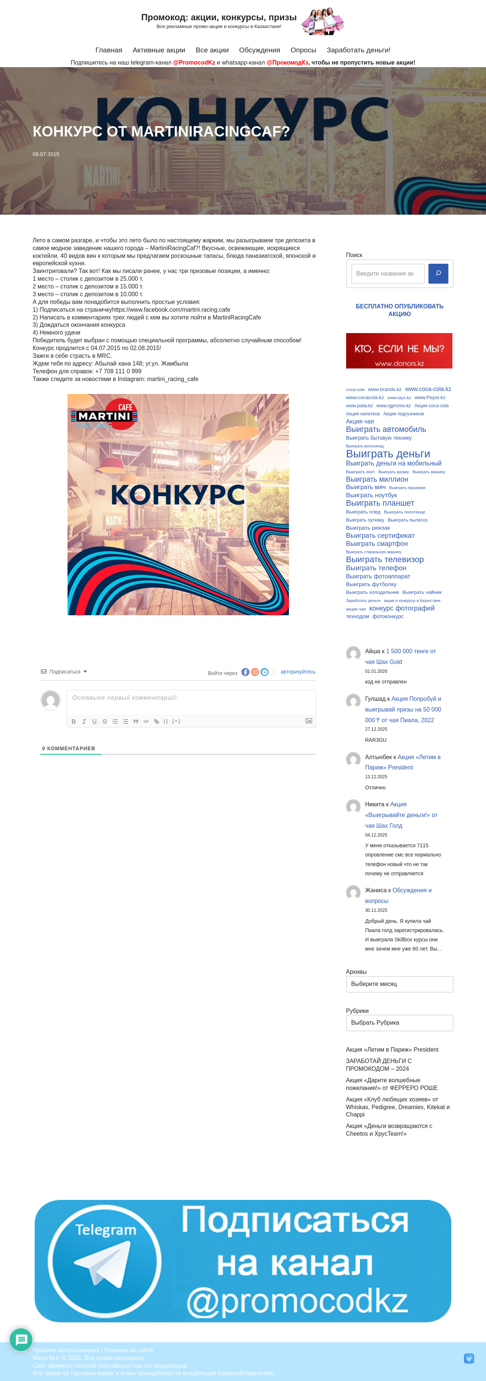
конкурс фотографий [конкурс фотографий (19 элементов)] (402, 607)
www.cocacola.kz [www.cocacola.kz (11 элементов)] (365, 397)
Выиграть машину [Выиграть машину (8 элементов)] (429, 471)
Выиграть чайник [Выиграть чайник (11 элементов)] (422, 591)
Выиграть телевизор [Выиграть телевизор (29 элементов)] (385, 559)
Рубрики (357, 1010)
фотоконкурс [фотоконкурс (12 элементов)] (387, 616)
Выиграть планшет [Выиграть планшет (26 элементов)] (380, 503)
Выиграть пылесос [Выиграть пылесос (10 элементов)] (408, 519)
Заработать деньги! (359, 50)
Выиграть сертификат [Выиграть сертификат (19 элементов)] (380, 535)
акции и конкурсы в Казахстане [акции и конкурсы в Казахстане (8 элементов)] (412, 599)
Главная (108, 50)
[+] (176, 720)
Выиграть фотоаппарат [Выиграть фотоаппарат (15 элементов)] (378, 575)
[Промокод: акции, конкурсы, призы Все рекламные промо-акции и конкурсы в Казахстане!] (243, 21)
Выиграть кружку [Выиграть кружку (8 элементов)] (393, 471)
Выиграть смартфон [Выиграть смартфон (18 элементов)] (377, 543)
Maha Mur (46, 1357)
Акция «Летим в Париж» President (392, 1049)
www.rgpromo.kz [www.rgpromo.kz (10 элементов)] (393, 405)
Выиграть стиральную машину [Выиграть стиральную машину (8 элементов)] (374, 551)
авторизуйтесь (297, 671)
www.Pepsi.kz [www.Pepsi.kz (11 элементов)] (430, 397)
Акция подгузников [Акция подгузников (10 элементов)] (403, 413)
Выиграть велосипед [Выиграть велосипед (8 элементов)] (365, 445)
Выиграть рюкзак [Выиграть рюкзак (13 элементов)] (368, 527)
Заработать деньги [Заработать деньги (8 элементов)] (363, 599)
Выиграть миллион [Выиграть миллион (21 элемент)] (377, 478)
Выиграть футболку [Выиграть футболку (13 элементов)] (371, 583)
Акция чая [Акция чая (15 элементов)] (360, 421)
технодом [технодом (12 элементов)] (357, 616)
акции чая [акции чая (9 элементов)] (356, 607)
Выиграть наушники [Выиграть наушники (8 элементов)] (407, 487)
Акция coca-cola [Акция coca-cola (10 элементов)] (431, 405)
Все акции (212, 50)
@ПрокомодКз (287, 62)
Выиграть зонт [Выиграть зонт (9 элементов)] (360, 471)
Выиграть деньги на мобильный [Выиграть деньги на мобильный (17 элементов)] (394, 463)
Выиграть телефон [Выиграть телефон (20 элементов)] (376, 567)
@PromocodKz (194, 62)
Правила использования (66, 1349)
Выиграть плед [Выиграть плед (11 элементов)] (363, 511)
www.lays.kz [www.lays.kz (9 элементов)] (399, 397)
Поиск (354, 255)
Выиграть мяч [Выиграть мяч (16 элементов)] (366, 486)
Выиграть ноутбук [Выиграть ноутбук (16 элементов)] (371, 494)
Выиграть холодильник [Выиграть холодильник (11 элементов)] (372, 591)
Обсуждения (259, 50)
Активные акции (158, 50)
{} (166, 720)
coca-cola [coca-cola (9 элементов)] (355, 389)
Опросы (304, 50)
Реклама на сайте (129, 1349)
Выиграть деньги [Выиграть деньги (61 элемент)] (388, 453)
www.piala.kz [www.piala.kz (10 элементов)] (359, 405)
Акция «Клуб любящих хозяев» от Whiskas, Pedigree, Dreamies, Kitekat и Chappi (398, 1106)
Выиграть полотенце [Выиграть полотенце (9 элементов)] (404, 511)
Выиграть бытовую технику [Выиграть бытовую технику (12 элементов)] (379, 437)
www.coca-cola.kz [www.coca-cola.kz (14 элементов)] (428, 389)
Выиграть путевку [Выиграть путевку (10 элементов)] (365, 519)
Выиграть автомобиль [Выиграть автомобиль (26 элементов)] (386, 429)
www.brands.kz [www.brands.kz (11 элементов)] (384, 389)
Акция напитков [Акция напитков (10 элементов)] (363, 413)
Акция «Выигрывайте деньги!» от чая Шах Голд (401, 814)
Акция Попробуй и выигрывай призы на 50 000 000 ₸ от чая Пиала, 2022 (403, 709)
